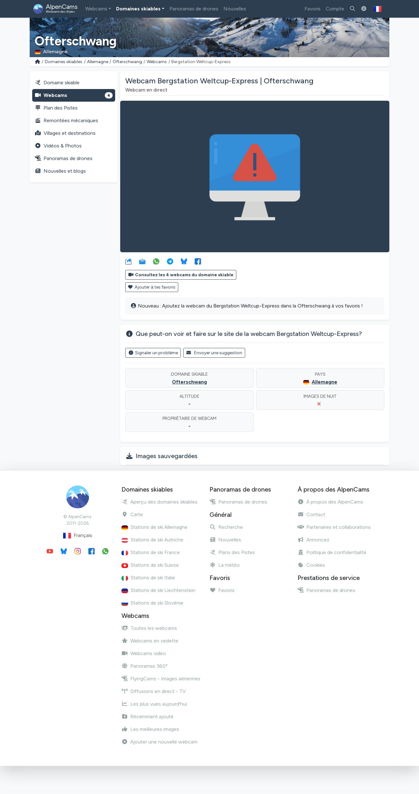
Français (77, 536)
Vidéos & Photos (58, 146)
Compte (335, 9)
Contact (311, 514)
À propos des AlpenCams (330, 502)
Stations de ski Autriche (152, 540)
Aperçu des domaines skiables (159, 502)
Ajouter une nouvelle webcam (159, 742)
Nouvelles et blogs (60, 171)
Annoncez (313, 540)
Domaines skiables (138, 9)
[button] (377, 9)
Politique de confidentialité (332, 552)
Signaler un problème (153, 352)
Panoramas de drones (193, 9)
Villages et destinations (65, 133)
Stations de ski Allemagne (154, 527)
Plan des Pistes (56, 108)
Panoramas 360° (144, 666)
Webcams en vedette (149, 641)
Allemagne (97, 61)
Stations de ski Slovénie (152, 603)
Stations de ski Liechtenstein (158, 590)
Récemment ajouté (147, 716)
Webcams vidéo (143, 653)
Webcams (96, 9)
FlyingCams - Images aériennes (160, 679)
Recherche (226, 527)
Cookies (311, 565)
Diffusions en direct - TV (153, 691)
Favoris (312, 9)
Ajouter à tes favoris (151, 287)
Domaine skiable (57, 83)
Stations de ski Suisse (150, 565)
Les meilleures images (150, 729)
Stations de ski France (150, 552)
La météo (225, 565)
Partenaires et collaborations (334, 527)
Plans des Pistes (232, 552)
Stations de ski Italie (148, 578)
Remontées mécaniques (66, 120)
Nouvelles (234, 9)
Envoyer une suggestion (214, 352)
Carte (132, 514)
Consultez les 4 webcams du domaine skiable (180, 275)
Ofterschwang (127, 61)
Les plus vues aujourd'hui (154, 704)
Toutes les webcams (149, 628)
